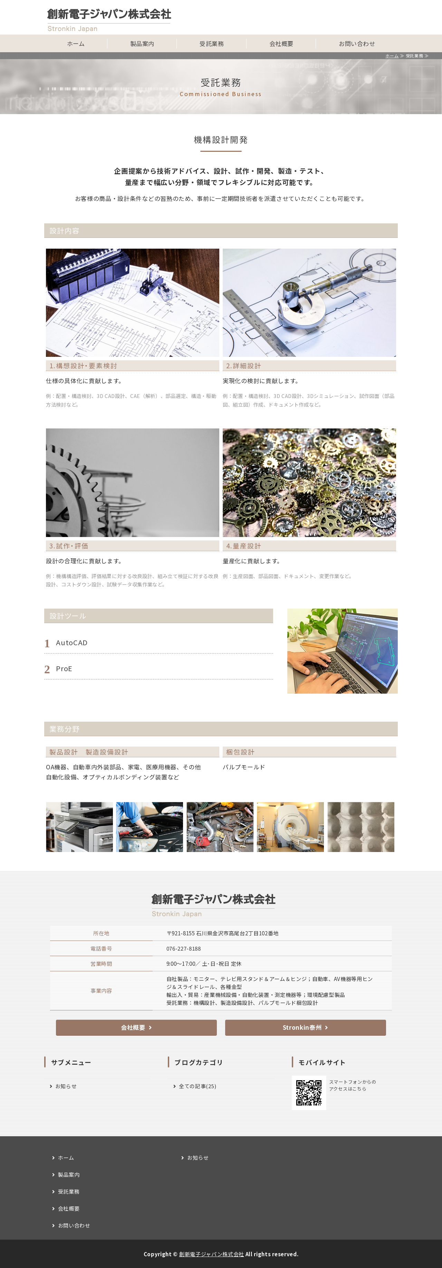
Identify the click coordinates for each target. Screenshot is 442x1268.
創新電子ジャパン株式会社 (211, 1254)
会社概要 (281, 43)
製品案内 (142, 43)
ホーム (76, 43)
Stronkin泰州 (302, 1027)
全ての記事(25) (197, 1086)
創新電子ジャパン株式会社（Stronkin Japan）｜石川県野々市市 (116, 17)
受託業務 (212, 43)
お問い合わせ (357, 43)
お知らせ (66, 1086)
